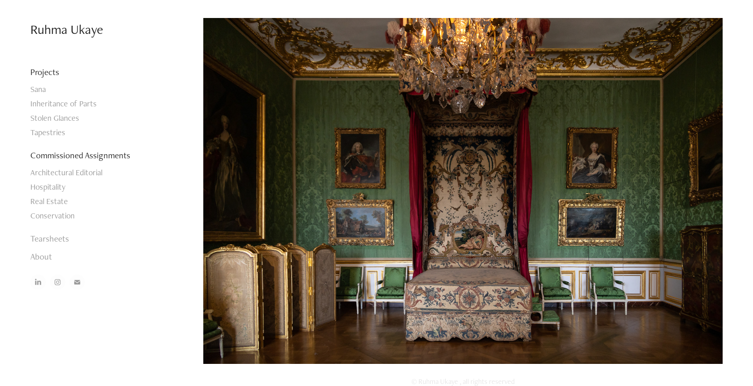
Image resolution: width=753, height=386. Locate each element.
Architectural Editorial (66, 172)
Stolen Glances (54, 118)
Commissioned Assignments (80, 155)
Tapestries (47, 132)
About (41, 256)
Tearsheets (49, 238)
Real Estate (49, 201)
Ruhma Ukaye (66, 29)
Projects (44, 72)
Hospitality (47, 186)
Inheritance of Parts (63, 103)
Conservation (52, 215)
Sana (38, 89)
